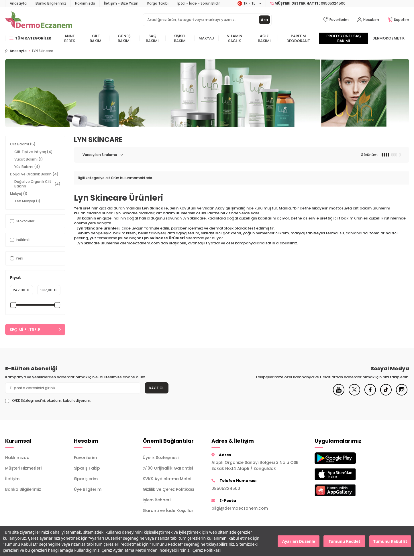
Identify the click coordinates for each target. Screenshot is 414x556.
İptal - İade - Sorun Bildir (198, 3)
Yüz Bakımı (27, 166)
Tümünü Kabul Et (390, 541)
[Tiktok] (386, 394)
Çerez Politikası (207, 550)
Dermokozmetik (388, 38)
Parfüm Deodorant (298, 38)
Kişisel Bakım (180, 38)
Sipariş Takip (87, 468)
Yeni (16, 258)
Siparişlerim (86, 479)
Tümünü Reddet (344, 541)
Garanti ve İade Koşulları (169, 510)
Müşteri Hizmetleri (23, 468)
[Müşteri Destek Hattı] (308, 3)
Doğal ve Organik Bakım (34, 174)
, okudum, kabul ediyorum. (48, 400)
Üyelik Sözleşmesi (160, 457)
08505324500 (225, 488)
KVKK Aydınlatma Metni (167, 479)
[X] (354, 394)
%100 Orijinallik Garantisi (168, 468)
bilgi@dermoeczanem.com (239, 508)
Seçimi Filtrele (35, 330)
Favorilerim (85, 457)
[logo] (38, 19)
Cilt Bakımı (96, 38)
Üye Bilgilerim (87, 489)
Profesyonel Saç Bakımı (343, 38)
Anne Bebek (69, 38)
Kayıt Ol (156, 387)
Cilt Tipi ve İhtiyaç (33, 151)
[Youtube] (338, 394)
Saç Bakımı (152, 38)
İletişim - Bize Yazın (121, 3)
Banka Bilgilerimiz (51, 3)
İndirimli (20, 239)
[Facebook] (370, 394)
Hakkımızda (85, 3)
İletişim (12, 479)
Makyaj (206, 38)
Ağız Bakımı (264, 38)
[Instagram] (401, 394)
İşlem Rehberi (156, 500)
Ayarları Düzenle (298, 541)
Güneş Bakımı (124, 38)
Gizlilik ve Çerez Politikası (168, 489)
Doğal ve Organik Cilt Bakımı (37, 184)
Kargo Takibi (157, 3)
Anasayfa (18, 3)
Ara (264, 20)
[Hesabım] (368, 19)
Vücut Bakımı (28, 159)
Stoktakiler (22, 221)
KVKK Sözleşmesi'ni (28, 400)
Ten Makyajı (27, 201)
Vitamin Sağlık (234, 38)
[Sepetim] (398, 19)
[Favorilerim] (336, 19)
